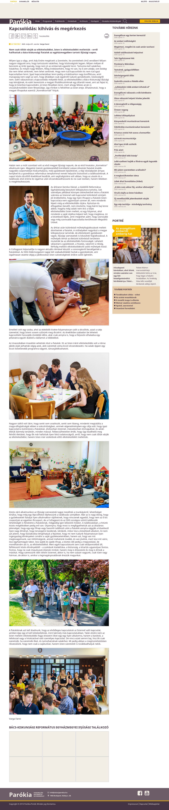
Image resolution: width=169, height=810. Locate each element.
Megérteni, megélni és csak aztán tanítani (134, 47)
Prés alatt (118, 150)
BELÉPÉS (144, 1)
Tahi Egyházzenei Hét (124, 58)
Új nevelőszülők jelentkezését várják (131, 198)
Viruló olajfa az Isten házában (128, 193)
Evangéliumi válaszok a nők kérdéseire (132, 92)
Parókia (20, 21)
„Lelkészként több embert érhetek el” (132, 87)
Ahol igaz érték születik (125, 144)
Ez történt (16, 44)
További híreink (125, 28)
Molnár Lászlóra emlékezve (128, 303)
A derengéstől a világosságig (127, 104)
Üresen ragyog (121, 109)
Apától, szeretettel (124, 305)
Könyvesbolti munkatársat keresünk (131, 121)
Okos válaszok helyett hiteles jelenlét (132, 98)
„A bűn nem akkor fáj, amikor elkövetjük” (134, 187)
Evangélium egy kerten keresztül (129, 35)
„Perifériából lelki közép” (126, 155)
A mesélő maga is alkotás (127, 300)
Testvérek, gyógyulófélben (126, 69)
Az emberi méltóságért (125, 41)
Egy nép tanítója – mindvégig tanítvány (133, 204)
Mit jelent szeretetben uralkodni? (130, 170)
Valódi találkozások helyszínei (128, 52)
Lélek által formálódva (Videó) (128, 181)
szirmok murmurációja (125, 138)
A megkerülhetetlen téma (126, 175)
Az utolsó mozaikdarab (126, 297)
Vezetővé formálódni (125, 308)
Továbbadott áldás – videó (128, 294)
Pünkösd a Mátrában (124, 64)
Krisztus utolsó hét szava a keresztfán (132, 132)
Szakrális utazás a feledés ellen (129, 81)
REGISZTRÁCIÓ (154, 1)
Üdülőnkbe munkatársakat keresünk (132, 127)
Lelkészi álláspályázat (124, 115)
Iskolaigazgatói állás (124, 75)
